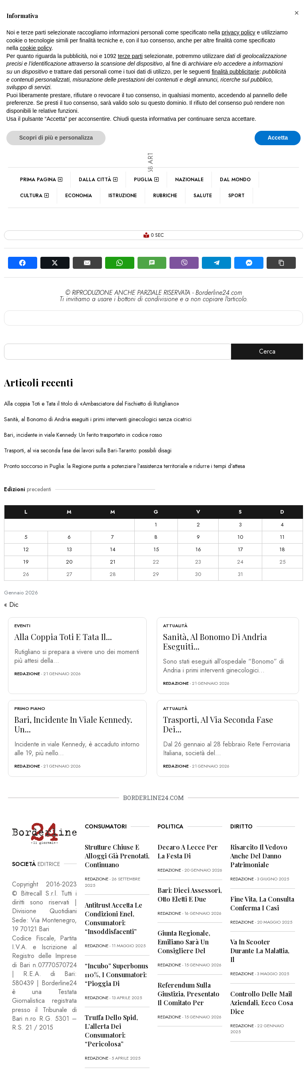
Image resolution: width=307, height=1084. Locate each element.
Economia (78, 195)
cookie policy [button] (35, 48)
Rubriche (165, 195)
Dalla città (98, 179)
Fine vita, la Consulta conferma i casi (262, 903)
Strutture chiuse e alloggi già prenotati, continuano (117, 856)
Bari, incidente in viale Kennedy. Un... (73, 724)
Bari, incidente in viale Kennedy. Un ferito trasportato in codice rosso (83, 435)
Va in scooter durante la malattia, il (259, 951)
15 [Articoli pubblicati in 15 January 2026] (156, 549)
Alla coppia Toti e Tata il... (63, 636)
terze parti (130, 56)
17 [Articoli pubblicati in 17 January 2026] (240, 549)
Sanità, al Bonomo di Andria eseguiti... (215, 641)
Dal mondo (235, 179)
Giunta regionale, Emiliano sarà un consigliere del (183, 942)
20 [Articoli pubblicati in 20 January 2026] (69, 562)
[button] (296, 12)
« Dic (11, 604)
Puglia (146, 179)
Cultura (34, 195)
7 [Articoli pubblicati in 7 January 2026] (112, 537)
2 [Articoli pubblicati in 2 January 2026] (198, 524)
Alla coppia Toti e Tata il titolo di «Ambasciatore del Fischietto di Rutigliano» (91, 404)
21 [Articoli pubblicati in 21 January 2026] (113, 562)
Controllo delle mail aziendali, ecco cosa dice (261, 1003)
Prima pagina (41, 179)
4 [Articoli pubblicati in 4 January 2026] (282, 524)
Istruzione (122, 195)
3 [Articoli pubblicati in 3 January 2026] (240, 524)
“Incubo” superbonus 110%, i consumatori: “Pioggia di (116, 975)
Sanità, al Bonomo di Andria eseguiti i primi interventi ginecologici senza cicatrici (97, 419)
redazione (27, 673)
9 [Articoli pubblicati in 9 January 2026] (198, 537)
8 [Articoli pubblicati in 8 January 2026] (155, 537)
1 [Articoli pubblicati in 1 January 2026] (156, 524)
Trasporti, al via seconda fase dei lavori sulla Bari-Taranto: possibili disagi (87, 450)
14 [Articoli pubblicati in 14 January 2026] (113, 549)
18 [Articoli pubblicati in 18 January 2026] (282, 549)
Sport (236, 195)
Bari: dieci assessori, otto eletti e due (189, 894)
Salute (202, 195)
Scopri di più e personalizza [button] (56, 137)
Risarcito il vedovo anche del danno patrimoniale (258, 856)
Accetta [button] (277, 137)
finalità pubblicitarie (235, 71)
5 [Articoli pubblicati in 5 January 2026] (25, 537)
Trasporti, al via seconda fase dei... (218, 724)
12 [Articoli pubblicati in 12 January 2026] (26, 549)
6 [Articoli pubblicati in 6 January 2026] (69, 537)
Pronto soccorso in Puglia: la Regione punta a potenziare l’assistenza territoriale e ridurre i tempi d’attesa (124, 466)
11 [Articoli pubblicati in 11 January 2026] (282, 537)
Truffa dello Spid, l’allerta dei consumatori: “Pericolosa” (111, 1030)
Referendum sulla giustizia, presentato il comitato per (188, 994)
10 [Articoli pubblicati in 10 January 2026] (240, 537)
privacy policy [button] (238, 32)
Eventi (22, 625)
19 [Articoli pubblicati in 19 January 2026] (26, 562)
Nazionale (189, 179)
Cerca (267, 351)
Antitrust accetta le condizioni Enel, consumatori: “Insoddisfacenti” (113, 918)
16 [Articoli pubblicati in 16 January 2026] (198, 549)
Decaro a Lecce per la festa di (187, 851)
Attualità (175, 625)
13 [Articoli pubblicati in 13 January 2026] (69, 549)
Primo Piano (29, 708)
